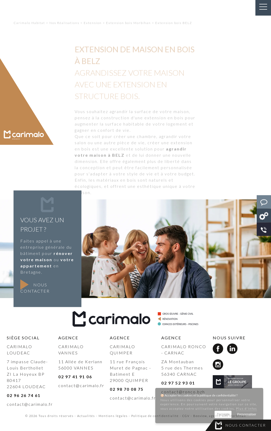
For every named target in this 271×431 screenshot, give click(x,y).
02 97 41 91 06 (75, 376)
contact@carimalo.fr (30, 404)
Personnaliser (246, 414)
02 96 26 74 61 (24, 395)
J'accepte (222, 414)
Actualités (86, 415)
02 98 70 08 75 (127, 389)
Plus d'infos (246, 408)
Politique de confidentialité (155, 415)
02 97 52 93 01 (178, 382)
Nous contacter (245, 425)
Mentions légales (113, 415)
